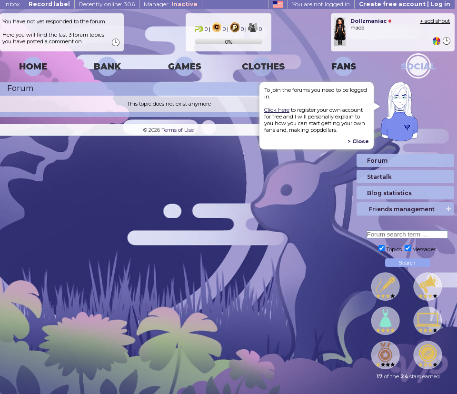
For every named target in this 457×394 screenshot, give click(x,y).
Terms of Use (177, 130)
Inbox (12, 4)
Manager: (171, 4)
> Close (358, 141)
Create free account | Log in (404, 4)
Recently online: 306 (107, 4)
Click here (276, 110)
